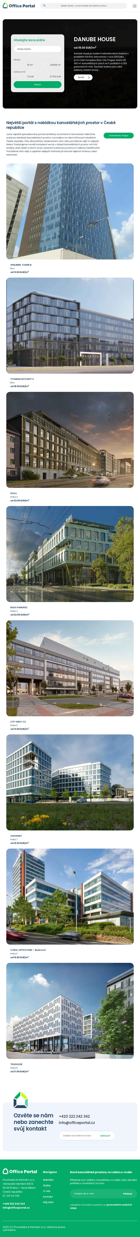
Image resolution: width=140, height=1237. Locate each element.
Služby (47, 1185)
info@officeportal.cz (77, 1122)
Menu (134, 6)
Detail (81, 77)
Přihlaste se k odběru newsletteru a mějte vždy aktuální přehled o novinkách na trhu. (103, 1181)
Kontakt (48, 1196)
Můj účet (48, 1202)
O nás (46, 1191)
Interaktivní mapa (118, 135)
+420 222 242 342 (74, 1116)
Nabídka (48, 1180)
